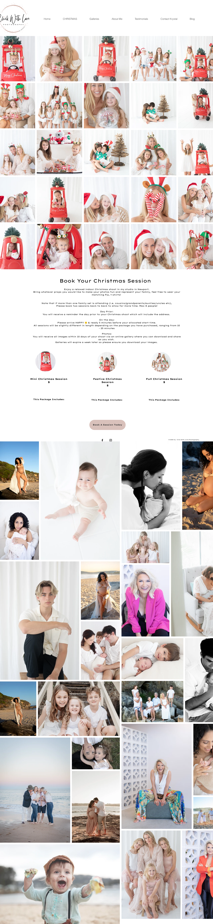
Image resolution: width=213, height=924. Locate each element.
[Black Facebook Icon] (102, 440)
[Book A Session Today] (107, 425)
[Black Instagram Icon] (110, 440)
